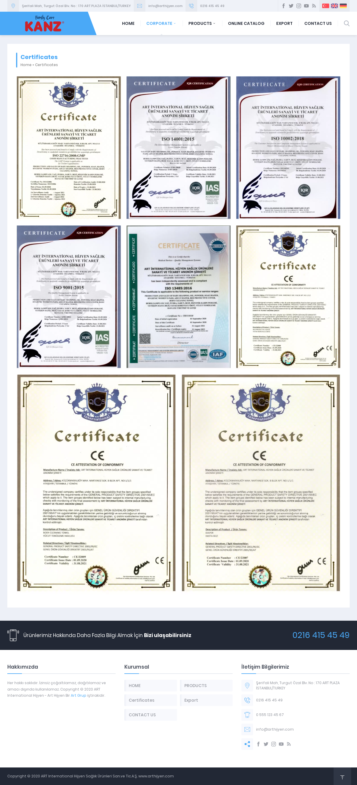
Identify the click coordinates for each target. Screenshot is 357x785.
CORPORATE (161, 23)
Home (26, 64)
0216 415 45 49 (212, 6)
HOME (128, 23)
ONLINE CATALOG (246, 23)
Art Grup (78, 695)
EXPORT (284, 23)
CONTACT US (318, 23)
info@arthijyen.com (165, 6)
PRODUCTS (202, 23)
